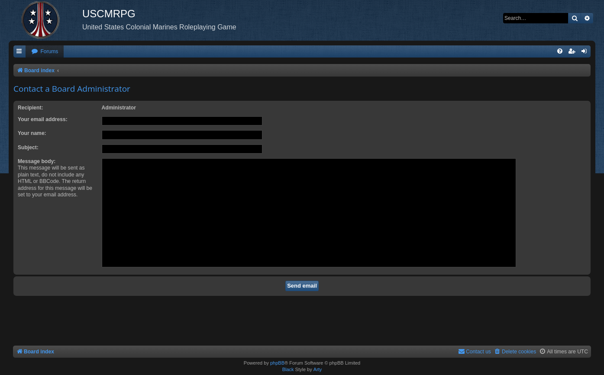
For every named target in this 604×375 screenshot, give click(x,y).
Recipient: (30, 108)
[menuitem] (44, 52)
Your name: (32, 133)
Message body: (36, 161)
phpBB (277, 362)
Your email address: (43, 119)
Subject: (28, 147)
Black (288, 369)
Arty (317, 369)
